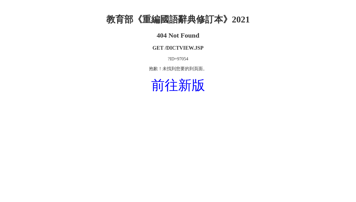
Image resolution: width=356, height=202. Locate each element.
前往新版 (178, 85)
